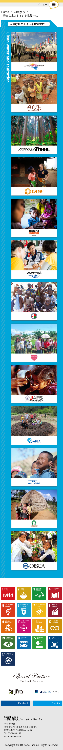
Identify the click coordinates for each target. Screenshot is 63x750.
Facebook (23, 703)
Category (19, 12)
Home (5, 12)
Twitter (56, 703)
